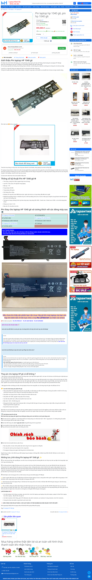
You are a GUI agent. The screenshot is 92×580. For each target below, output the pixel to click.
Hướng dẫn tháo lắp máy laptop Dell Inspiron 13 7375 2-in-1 (82, 158)
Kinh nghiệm (54, 6)
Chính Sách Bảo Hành (52, 572)
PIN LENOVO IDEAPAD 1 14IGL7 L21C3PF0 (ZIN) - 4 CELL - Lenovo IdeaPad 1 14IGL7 (75, 121)
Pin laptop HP (18, 9)
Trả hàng (72, 569)
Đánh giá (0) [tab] (41, 57)
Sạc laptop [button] (18, 6)
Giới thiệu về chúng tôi (52, 566)
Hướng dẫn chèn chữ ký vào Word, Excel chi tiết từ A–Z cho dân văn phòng (82, 153)
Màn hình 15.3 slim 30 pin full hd (75, 103)
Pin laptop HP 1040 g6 (8, 508)
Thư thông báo (27, 574)
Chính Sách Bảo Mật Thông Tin (54, 574)
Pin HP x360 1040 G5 (28, 321)
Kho (59, 6)
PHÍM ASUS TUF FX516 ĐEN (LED (86, 103)
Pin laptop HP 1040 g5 (15, 511)
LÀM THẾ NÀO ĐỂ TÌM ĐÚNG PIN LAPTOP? (82, 168)
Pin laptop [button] (11, 6)
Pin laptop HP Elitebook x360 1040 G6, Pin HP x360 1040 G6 (9, 533)
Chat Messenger (77, 28)
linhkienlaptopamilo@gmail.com (10, 573)
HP (42, 20)
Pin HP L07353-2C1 (17, 321)
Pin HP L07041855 (38, 321)
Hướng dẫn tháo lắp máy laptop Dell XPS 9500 (82, 163)
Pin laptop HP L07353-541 (9, 223)
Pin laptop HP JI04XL (63, 511)
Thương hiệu (73, 574)
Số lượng (38, 34)
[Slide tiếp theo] (89, 70)
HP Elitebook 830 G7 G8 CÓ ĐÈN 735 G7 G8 (86, 140)
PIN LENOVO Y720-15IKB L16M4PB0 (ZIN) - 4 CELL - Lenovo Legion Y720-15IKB (86, 120)
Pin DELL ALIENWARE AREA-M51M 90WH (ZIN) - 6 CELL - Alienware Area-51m (86, 84)
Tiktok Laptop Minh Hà (78, 35)
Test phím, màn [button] (69, 6)
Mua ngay (59, 38)
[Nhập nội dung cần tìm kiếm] (52, 3)
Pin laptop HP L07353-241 (42, 218)
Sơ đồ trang (73, 572)
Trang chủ (4, 9)
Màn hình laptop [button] (45, 6)
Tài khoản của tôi (28, 566)
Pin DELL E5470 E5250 (75, 139)
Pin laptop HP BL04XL (8, 215)
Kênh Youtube (76, 32)
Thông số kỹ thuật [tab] (19, 57)
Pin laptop (11, 9)
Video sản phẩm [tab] (31, 57)
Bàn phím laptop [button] (27, 6)
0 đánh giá (46, 41)
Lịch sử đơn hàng (28, 569)
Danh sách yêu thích (29, 572)
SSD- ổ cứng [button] (36, 6)
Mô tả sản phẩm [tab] (7, 57)
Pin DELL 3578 (75, 82)
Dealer (62, 6)
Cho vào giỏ (43, 38)
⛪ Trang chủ (4, 6)
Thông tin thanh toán (52, 569)
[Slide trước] (87, 70)
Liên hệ (76, 6)
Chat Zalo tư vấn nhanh (78, 25)
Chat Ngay (61, 48)
